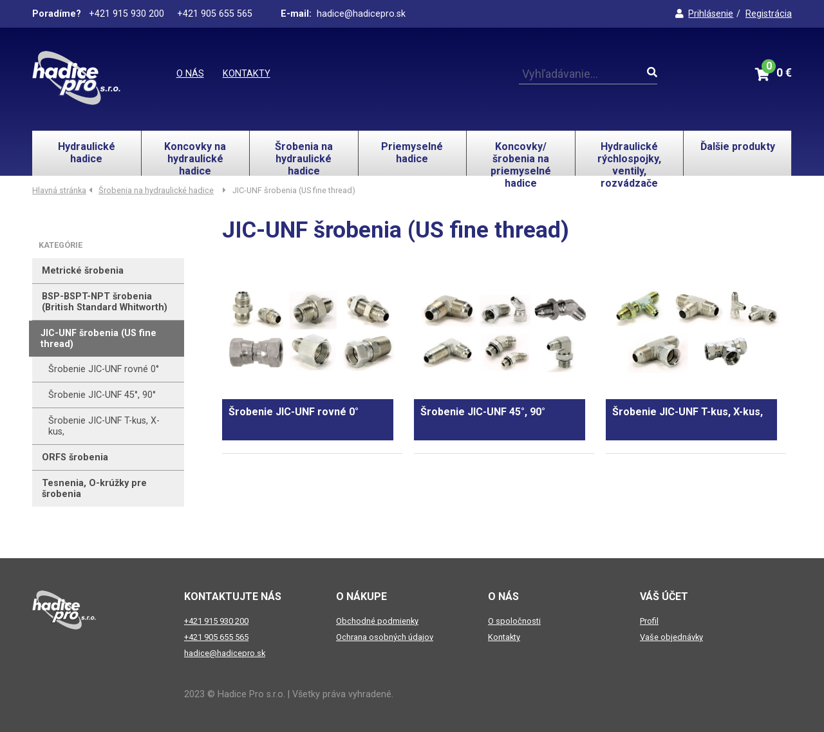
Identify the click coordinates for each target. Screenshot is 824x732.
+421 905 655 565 (216, 637)
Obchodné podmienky (377, 621)
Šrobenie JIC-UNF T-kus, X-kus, (104, 426)
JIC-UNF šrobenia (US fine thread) (98, 339)
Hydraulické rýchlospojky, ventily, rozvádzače (629, 158)
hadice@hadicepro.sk (224, 653)
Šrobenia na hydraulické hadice (304, 158)
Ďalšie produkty (737, 146)
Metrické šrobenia (83, 270)
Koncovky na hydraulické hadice (195, 158)
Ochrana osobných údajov (384, 637)
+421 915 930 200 (216, 621)
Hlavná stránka (59, 190)
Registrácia (768, 13)
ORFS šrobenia (75, 457)
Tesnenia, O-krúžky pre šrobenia (94, 489)
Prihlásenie (704, 13)
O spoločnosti (514, 621)
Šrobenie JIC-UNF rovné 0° (103, 369)
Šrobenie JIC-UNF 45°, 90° (102, 394)
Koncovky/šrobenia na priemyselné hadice (521, 158)
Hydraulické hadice (86, 152)
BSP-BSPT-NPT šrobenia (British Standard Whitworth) (104, 302)
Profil (649, 621)
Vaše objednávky (671, 637)
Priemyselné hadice (412, 152)
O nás (190, 73)
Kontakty (246, 73)
